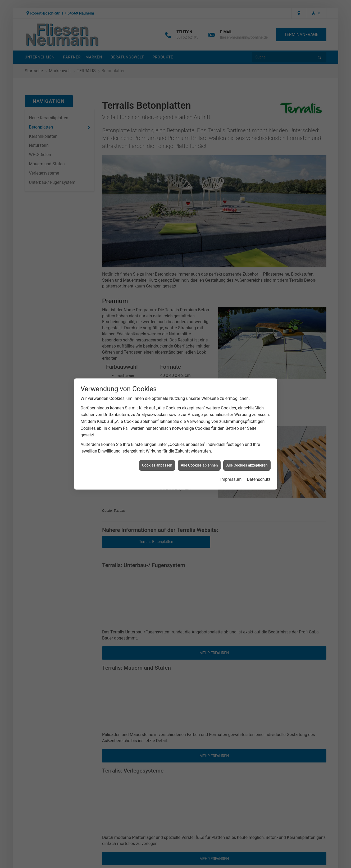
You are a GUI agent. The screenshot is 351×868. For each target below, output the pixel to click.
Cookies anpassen (157, 465)
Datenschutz (258, 479)
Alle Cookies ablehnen (199, 465)
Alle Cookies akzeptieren (246, 465)
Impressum (231, 479)
